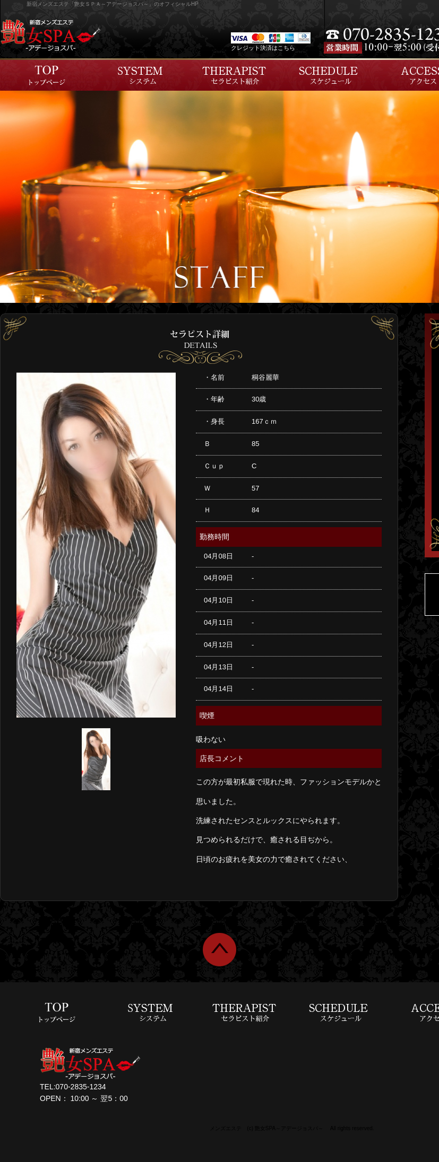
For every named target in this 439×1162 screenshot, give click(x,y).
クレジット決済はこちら (263, 48)
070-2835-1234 (81, 1086)
